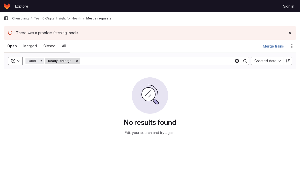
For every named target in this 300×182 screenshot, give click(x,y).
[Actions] (292, 46)
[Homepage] (7, 6)
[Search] (157, 61)
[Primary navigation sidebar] (6, 18)
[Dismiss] (290, 33)
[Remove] (77, 61)
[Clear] (237, 61)
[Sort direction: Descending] (288, 61)
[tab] (12, 46)
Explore (21, 6)
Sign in (288, 6)
